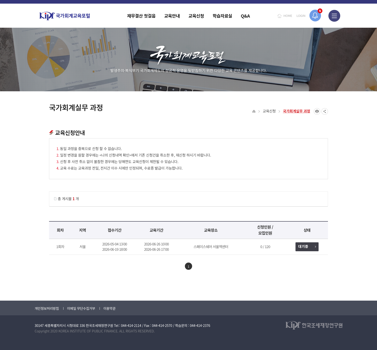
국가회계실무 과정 (296, 110)
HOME (287, 15)
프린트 (317, 111)
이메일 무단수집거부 (81, 308)
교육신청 (269, 110)
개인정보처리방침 (47, 308)
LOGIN (300, 15)
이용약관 (109, 308)
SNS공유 (324, 111)
